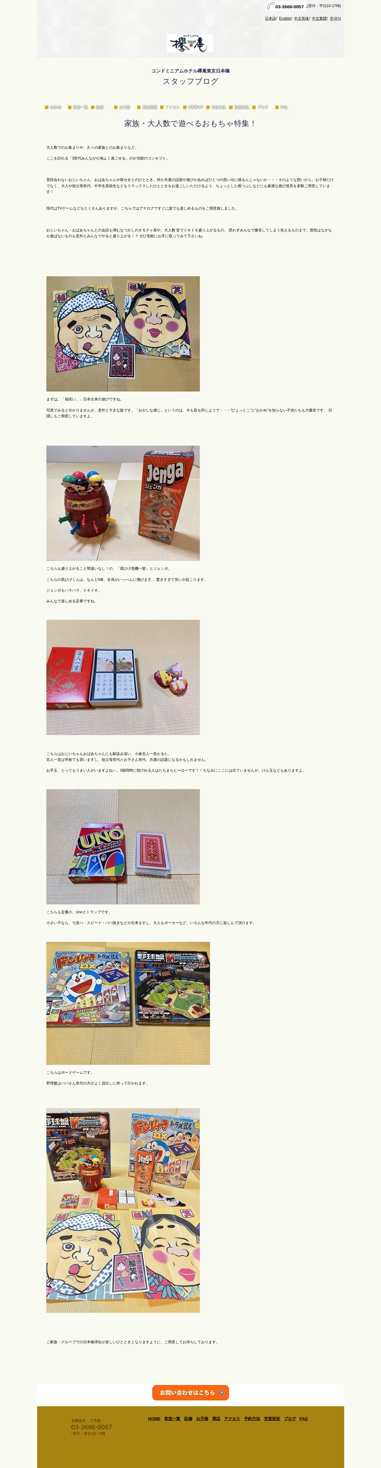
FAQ (303, 1418)
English (285, 18)
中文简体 (301, 18)
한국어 (335, 18)
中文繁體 (319, 18)
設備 (188, 1418)
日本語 (270, 18)
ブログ (290, 1418)
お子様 (202, 1418)
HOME (154, 1418)
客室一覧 (172, 1418)
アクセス (232, 1418)
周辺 (216, 1418)
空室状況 (272, 1418)
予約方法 (252, 1418)
